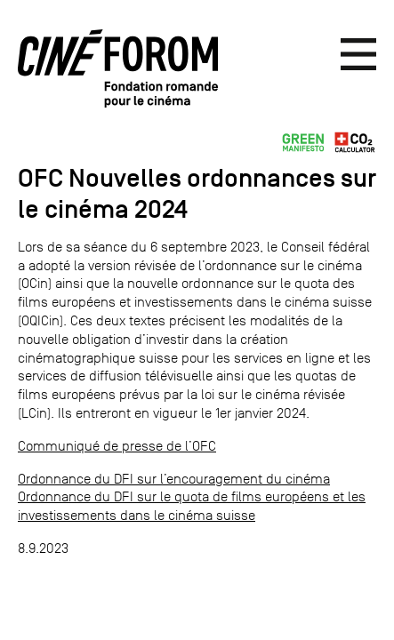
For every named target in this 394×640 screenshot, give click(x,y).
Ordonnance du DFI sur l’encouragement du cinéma (174, 478)
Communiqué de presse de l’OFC (117, 445)
